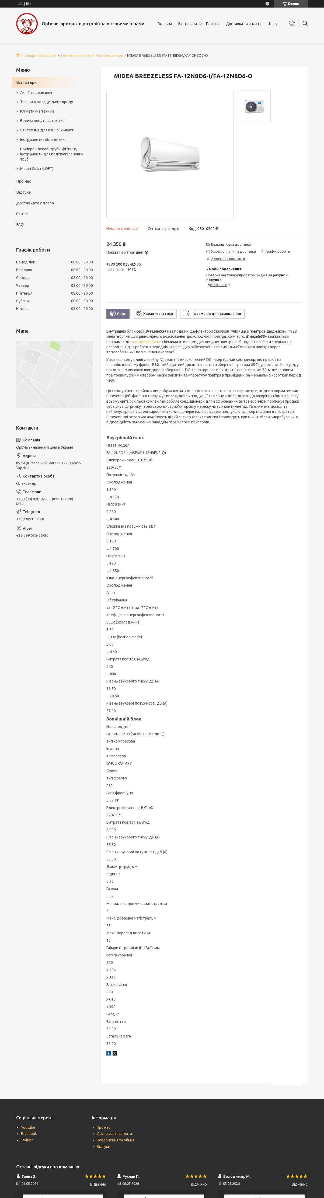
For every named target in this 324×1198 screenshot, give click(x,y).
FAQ (20, 224)
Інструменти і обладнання (43, 139)
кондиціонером (146, 342)
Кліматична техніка (77, 55)
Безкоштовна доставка (231, 244)
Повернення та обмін (115, 1140)
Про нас (213, 24)
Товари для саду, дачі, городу (46, 102)
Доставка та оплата (243, 24)
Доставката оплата (35, 203)
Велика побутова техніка (42, 121)
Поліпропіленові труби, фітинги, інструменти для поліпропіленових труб (51, 154)
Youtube (28, 1127)
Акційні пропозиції (36, 92)
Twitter (27, 1140)
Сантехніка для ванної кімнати (47, 130)
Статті (22, 213)
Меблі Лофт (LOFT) (36, 168)
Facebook (29, 1133)
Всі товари (187, 24)
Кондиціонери (110, 55)
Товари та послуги (40, 55)
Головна (165, 24)
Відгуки (23, 192)
